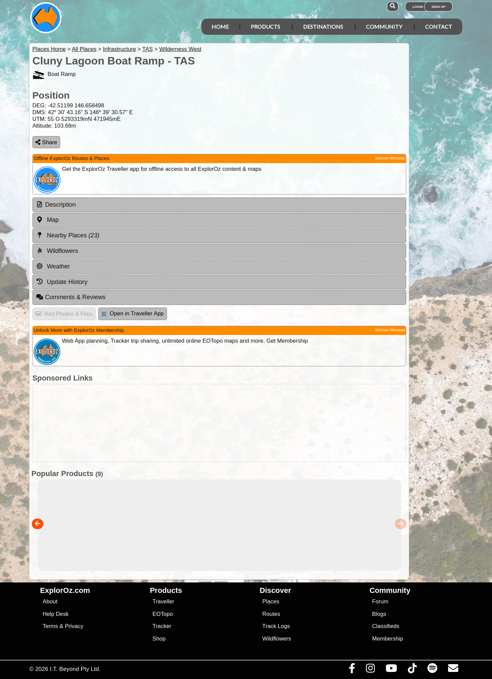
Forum (380, 601)
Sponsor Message (390, 158)
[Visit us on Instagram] (370, 670)
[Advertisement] (252, 423)
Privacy (74, 626)
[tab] (219, 205)
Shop (159, 638)
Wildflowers (276, 638)
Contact (438, 26)
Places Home (49, 49)
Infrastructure (119, 49)
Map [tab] (47, 219)
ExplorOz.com (65, 590)
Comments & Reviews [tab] (70, 297)
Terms (50, 626)
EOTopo (162, 614)
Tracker (161, 626)
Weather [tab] (53, 266)
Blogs (379, 614)
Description (60, 204)
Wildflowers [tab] (57, 250)
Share (46, 142)
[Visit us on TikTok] (412, 670)
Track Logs (276, 626)
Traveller (163, 601)
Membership (387, 638)
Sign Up (438, 6)
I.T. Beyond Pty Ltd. (75, 668)
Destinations (323, 26)
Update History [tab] (62, 281)
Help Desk (56, 614)
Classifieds (385, 626)
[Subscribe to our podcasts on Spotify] (432, 670)
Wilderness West (180, 49)
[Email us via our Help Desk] (453, 670)
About (50, 601)
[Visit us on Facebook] (352, 670)
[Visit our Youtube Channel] (391, 670)
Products (265, 26)
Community (384, 26)
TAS (147, 49)
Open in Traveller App (132, 313)
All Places (84, 49)
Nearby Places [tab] (67, 235)
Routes (271, 614)
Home (220, 26)
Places (270, 601)
